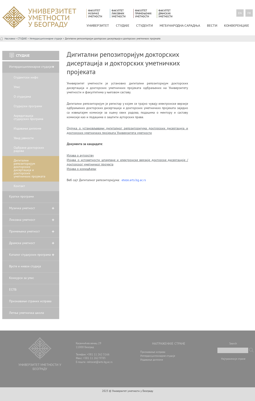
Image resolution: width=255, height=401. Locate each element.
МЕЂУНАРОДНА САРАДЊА (180, 25)
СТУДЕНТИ (144, 25)
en (240, 13)
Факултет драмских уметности (165, 13)
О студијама (22, 97)
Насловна (10, 38)
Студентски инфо (26, 78)
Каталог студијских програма (30, 255)
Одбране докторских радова (29, 149)
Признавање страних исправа (30, 301)
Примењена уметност (24, 232)
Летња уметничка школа (26, 313)
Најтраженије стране (233, 359)
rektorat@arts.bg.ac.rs (99, 362)
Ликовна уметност (22, 220)
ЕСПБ (13, 290)
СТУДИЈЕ (122, 25)
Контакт (19, 186)
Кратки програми (21, 197)
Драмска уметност (22, 243)
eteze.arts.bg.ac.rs (134, 180)
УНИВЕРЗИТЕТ (98, 25)
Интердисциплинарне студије (46, 38)
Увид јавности (24, 138)
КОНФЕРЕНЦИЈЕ (236, 25)
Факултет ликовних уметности (118, 13)
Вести (212, 25)
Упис (17, 87)
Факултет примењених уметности (143, 13)
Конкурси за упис (21, 278)
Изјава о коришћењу (81, 169)
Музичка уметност (22, 208)
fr (249, 13)
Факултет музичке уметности (95, 13)
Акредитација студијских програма (28, 117)
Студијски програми (28, 106)
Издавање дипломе (27, 129)
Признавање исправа (152, 352)
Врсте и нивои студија (25, 266)
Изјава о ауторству (80, 156)
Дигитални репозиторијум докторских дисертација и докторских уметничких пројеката (29, 169)
